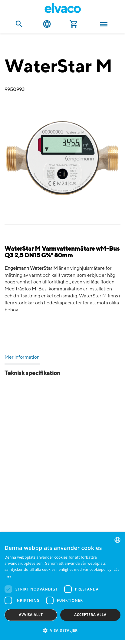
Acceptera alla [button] (90, 614)
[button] (62, 630)
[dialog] (62, 586)
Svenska (46, 24)
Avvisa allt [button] (31, 614)
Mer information (22, 357)
